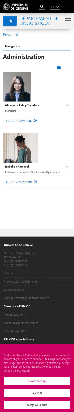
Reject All (37, 394)
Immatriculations (14, 314)
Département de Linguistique (39, 21)
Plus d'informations (22, 121)
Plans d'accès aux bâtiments (20, 281)
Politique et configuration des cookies (26, 298)
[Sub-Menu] (67, 20)
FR (53, 7)
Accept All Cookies (37, 406)
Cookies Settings (37, 383)
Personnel (10, 34)
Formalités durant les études (21, 323)
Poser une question (15, 331)
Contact (8, 273)
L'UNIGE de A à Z (14, 289)
